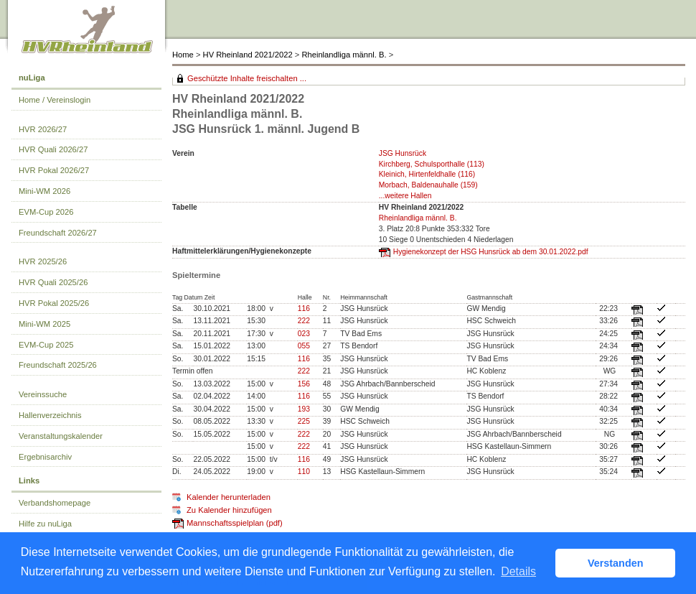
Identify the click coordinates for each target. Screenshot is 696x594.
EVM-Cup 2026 (46, 212)
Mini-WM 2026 (44, 191)
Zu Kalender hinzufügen (229, 510)
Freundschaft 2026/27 (58, 232)
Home (183, 54)
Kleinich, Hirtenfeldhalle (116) (427, 174)
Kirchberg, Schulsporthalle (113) (431, 164)
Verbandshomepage (54, 502)
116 (304, 308)
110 (304, 471)
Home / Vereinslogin (54, 100)
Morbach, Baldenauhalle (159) (428, 185)
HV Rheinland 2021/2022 (248, 54)
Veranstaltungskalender (61, 436)
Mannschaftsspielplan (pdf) (235, 523)
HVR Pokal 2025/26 (54, 303)
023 (304, 334)
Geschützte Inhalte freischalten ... (246, 78)
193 (304, 409)
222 (304, 321)
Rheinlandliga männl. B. (343, 54)
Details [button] (518, 571)
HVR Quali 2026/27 (53, 149)
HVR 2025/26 (43, 261)
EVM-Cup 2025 (46, 344)
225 (304, 421)
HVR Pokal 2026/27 (54, 170)
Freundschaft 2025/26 (58, 365)
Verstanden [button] (616, 563)
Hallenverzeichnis (50, 415)
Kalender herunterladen (229, 497)
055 (304, 346)
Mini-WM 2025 (44, 324)
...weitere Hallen (405, 196)
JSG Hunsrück (402, 153)
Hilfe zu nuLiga (45, 523)
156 (304, 384)
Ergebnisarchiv (45, 457)
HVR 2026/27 (43, 129)
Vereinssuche (43, 394)
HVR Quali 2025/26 (53, 282)
